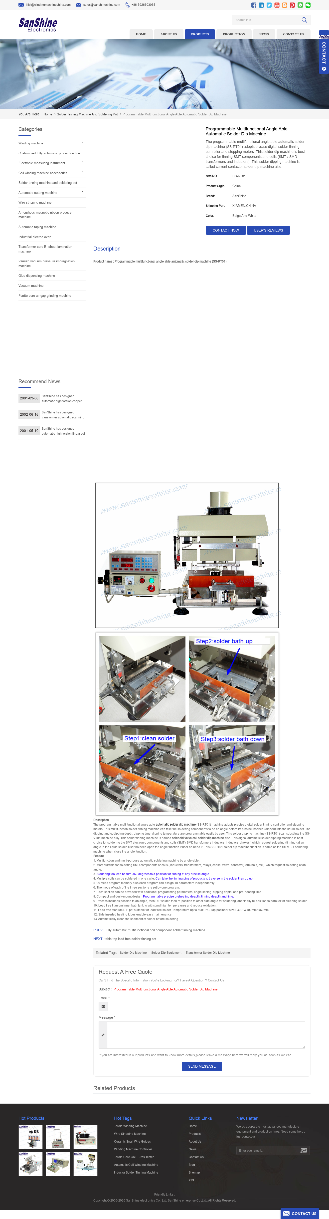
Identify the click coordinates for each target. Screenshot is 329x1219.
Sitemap (194, 1175)
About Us (195, 1144)
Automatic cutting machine (37, 193)
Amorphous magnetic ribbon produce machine (44, 215)
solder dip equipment (166, 952)
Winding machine (30, 143)
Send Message (202, 1066)
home (48, 114)
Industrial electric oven (34, 237)
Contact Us (196, 1159)
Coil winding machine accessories (42, 173)
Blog (192, 1167)
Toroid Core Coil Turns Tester (134, 1159)
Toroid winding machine (130, 1128)
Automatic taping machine (37, 227)
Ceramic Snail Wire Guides (132, 1144)
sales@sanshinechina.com (98, 5)
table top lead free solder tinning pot (130, 939)
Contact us (293, 34)
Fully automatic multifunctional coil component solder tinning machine (155, 930)
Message (107, 1017)
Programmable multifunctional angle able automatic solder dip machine (165, 989)
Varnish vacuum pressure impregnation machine (46, 263)
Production (234, 34)
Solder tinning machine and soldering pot (87, 114)
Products (200, 34)
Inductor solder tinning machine (136, 1175)
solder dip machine (133, 952)
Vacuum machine (30, 286)
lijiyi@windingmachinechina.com (44, 5)
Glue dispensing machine (36, 276)
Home (141, 34)
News (264, 34)
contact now (226, 230)
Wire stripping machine (34, 202)
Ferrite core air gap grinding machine (44, 296)
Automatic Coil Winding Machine (136, 1167)
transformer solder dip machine (208, 952)
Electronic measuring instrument (41, 163)
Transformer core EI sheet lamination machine (45, 249)
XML (192, 1182)
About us (169, 34)
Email (104, 998)
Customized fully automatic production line (49, 153)
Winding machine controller (133, 1151)
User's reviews (268, 230)
